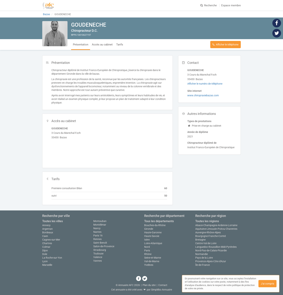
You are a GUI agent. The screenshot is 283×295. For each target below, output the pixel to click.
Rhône (147, 254)
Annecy (46, 225)
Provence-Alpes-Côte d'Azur (210, 261)
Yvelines (148, 264)
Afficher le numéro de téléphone (204, 83)
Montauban (99, 221)
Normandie (201, 254)
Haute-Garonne (153, 232)
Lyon (45, 261)
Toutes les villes (52, 221)
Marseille (47, 264)
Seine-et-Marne (152, 257)
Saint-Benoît (100, 242)
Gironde (148, 228)
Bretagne (200, 239)
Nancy (97, 228)
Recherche (208, 5)
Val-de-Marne (151, 261)
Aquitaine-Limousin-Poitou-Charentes (216, 228)
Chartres (47, 243)
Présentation (80, 44)
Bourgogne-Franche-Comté (210, 236)
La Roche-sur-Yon (52, 257)
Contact (162, 285)
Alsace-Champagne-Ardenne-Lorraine (216, 225)
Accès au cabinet (102, 44)
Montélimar (99, 224)
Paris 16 (98, 235)
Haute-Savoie (151, 236)
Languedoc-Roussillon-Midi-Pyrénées (216, 246)
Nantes (97, 231)
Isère (147, 239)
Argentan (47, 228)
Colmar (46, 246)
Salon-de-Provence (103, 246)
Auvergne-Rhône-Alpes (208, 232)
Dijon (45, 250)
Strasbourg (99, 249)
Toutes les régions (207, 221)
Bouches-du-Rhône (155, 225)
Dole (44, 254)
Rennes (97, 239)
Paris (147, 250)
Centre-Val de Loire (205, 243)
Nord (147, 246)
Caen (45, 236)
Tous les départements (159, 221)
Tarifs (119, 44)
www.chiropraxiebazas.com (203, 95)
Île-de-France (202, 264)
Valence (97, 257)
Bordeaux (47, 232)
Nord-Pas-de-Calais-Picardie (211, 250)
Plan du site (149, 285)
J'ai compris (267, 283)
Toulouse (98, 253)
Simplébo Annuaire (161, 289)
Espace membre (231, 5)
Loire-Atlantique (153, 243)
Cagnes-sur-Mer (51, 239)
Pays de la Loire (204, 257)
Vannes (97, 260)
